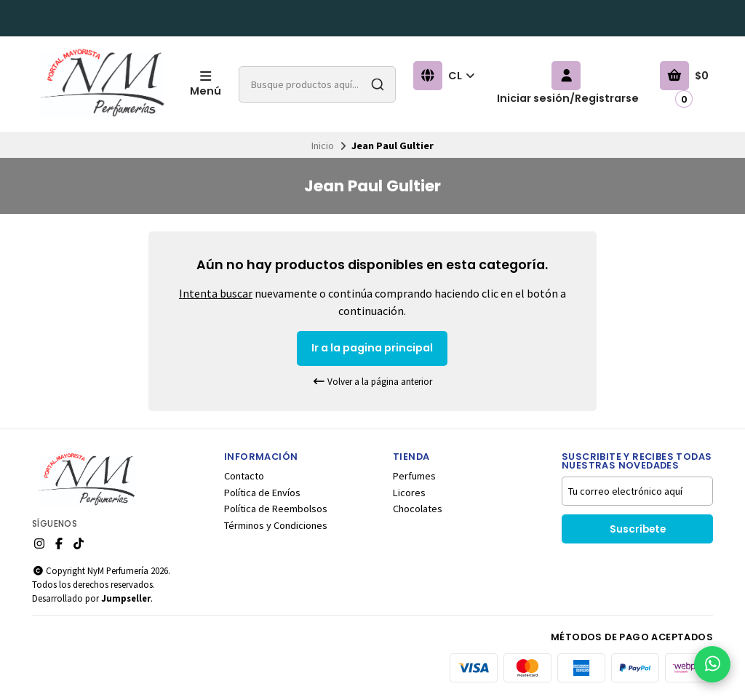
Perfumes (414, 476)
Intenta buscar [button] (215, 293)
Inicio (322, 145)
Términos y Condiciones (275, 525)
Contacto (244, 476)
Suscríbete (638, 529)
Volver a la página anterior (372, 381)
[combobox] (317, 84)
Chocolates (417, 508)
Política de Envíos (262, 492)
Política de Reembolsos (275, 508)
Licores (409, 492)
